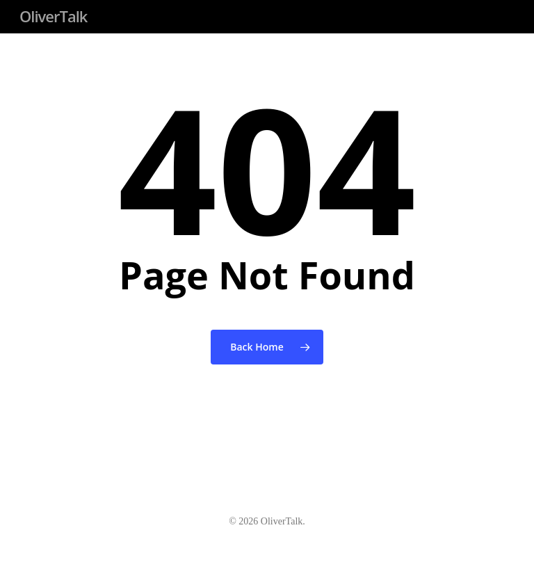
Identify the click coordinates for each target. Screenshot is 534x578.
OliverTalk (53, 16)
